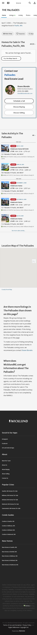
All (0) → (32, 44)
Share (31, 34)
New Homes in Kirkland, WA (9, 560)
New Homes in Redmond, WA (10, 565)
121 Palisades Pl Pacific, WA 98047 (12, 154)
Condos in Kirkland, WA (8, 530)
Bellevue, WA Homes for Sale (10, 495)
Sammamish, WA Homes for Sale (11, 508)
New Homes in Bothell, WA (9, 552)
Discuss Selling (19, 113)
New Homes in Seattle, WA (9, 547)
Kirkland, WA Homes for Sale (10, 500)
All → (33, 135)
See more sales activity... (18, 230)
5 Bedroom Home (19, 167)
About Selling (5, 474)
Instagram (5, 439)
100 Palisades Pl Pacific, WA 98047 (12, 173)
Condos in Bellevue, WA (8, 526)
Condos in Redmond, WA (9, 534)
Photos (28, 15)
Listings (12, 15)
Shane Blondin (23, 86)
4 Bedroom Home (19, 149)
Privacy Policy (26, 625)
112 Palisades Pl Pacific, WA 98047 (12, 224)
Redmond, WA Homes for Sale (10, 504)
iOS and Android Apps (8, 448)
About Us (4, 465)
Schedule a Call (19, 101)
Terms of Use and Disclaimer (12, 625)
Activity (20, 15)
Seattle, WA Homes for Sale (9, 491)
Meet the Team (6, 461)
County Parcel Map (7, 289)
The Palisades (10, 10)
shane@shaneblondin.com (24, 93)
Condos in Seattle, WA (8, 521)
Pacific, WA (18, 25)
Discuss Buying (19, 107)
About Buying (5, 469)
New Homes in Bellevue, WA (9, 556)
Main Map (7, 34)
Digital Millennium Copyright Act (18, 627)
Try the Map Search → (11, 58)
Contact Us (5, 478)
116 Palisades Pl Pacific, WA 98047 (12, 191)
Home (4, 15)
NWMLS (27, 606)
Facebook (4, 443)
